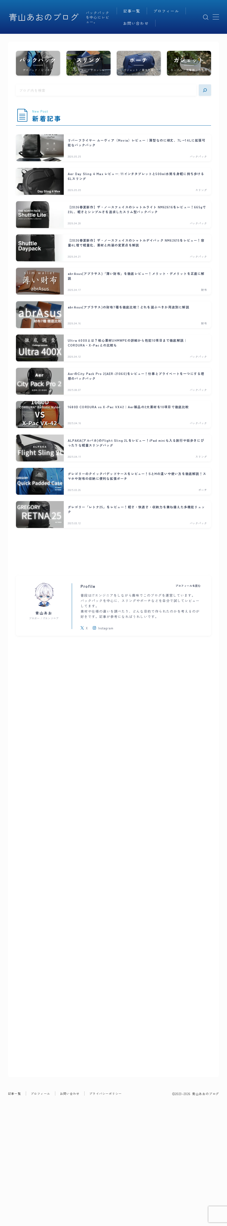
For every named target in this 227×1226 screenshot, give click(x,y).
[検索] (205, 90)
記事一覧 (131, 11)
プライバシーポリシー (105, 1138)
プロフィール (166, 11)
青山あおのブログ (44, 17)
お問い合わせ (136, 23)
